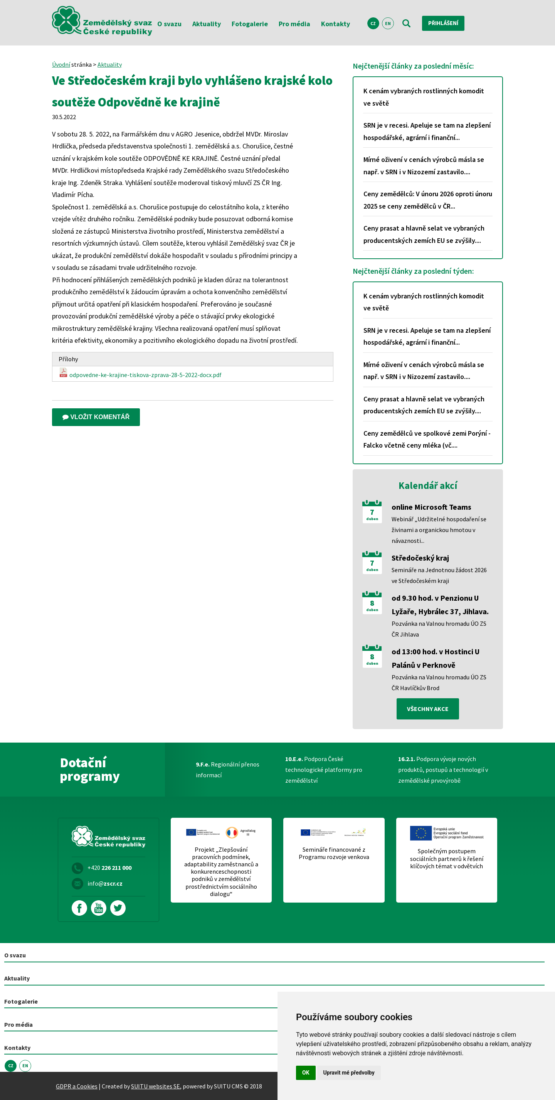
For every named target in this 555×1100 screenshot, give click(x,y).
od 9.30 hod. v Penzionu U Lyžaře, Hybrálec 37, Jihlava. (440, 604)
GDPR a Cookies (77, 1086)
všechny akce (428, 709)
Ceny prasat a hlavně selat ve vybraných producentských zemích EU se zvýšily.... (423, 234)
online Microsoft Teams (431, 507)
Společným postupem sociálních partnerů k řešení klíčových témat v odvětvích (446, 859)
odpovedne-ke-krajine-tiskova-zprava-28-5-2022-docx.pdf (140, 373)
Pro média (294, 23)
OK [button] (305, 1073)
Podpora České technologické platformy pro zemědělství (323, 770)
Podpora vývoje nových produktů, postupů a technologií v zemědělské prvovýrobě (443, 770)
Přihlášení (445, 23)
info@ (105, 884)
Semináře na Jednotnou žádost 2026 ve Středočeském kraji (439, 575)
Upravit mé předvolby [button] (349, 1073)
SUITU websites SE (155, 1086)
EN (388, 23)
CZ (373, 23)
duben (372, 519)
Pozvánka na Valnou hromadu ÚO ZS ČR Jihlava (439, 629)
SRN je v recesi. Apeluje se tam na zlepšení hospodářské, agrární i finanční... (427, 131)
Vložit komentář (96, 417)
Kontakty (335, 23)
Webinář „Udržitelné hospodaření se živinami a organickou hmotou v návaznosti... (439, 529)
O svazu (169, 23)
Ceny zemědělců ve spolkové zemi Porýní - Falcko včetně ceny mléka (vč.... (427, 439)
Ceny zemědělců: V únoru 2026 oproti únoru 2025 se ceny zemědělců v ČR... (427, 200)
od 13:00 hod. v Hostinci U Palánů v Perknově (435, 658)
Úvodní (61, 64)
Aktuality (206, 23)
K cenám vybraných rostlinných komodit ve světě (423, 97)
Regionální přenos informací (227, 770)
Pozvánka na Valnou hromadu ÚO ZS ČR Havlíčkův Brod (439, 682)
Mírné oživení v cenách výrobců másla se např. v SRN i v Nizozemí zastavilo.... (423, 165)
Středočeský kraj (420, 558)
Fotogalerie (250, 23)
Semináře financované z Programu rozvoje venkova (334, 853)
